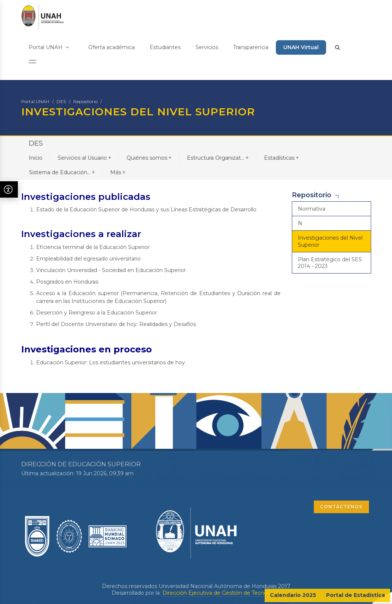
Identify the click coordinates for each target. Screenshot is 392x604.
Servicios (206, 47)
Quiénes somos (149, 157)
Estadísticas (281, 157)
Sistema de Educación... (62, 172)
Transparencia (250, 47)
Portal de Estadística (355, 595)
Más (117, 172)
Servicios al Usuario (84, 157)
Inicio (35, 157)
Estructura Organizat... (218, 157)
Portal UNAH (49, 47)
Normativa (311, 208)
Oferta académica (111, 47)
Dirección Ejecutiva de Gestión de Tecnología (221, 592)
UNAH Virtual (301, 47)
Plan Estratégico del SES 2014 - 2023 (330, 262)
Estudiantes (165, 47)
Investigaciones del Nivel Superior (330, 241)
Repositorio (85, 101)
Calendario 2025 (293, 595)
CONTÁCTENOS (341, 506)
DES (61, 101)
